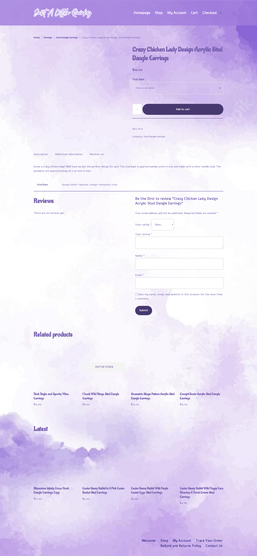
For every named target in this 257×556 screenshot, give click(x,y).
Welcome (148, 546)
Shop (158, 12)
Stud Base (138, 80)
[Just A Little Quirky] (63, 12)
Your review (143, 236)
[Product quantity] (137, 110)
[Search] (220, 12)
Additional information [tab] (69, 155)
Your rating (143, 227)
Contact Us (214, 551)
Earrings (48, 37)
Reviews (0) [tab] (98, 155)
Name (140, 258)
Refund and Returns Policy (180, 551)
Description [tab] (41, 155)
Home (37, 37)
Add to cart (183, 110)
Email (139, 278)
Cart (194, 12)
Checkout (209, 12)
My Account (176, 12)
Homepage (141, 12)
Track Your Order (209, 546)
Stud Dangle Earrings (67, 37)
